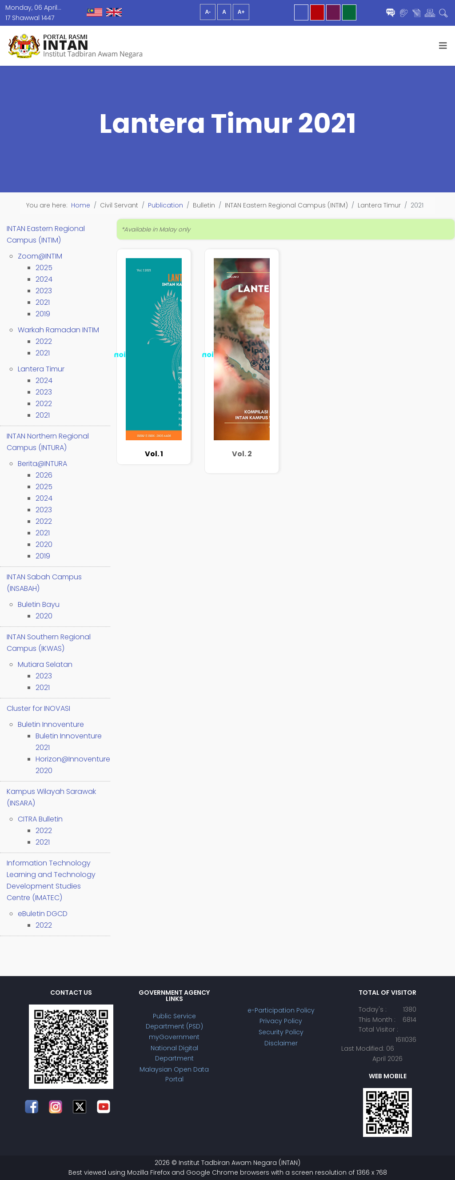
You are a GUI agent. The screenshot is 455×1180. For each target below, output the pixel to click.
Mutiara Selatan (45, 664)
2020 (44, 544)
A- (208, 12)
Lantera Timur (41, 369)
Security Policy (281, 1032)
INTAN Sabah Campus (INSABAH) (44, 583)
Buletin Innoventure (51, 724)
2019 (43, 314)
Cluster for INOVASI (38, 708)
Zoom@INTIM (40, 256)
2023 (44, 291)
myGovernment (174, 1036)
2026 (44, 475)
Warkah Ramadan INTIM (58, 330)
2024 (44, 279)
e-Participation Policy (281, 1010)
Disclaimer (281, 1043)
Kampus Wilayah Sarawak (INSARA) (51, 797)
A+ (241, 12)
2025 (44, 268)
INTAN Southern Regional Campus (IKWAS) (49, 643)
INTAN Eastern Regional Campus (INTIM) (46, 234)
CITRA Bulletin (40, 819)
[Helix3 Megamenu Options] (443, 46)
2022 (44, 341)
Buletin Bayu (39, 604)
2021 (43, 302)
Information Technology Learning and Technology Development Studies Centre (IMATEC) (51, 880)
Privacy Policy (280, 1021)
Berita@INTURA (42, 463)
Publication (165, 205)
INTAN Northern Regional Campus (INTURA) (48, 442)
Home (80, 205)
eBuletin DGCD (43, 914)
